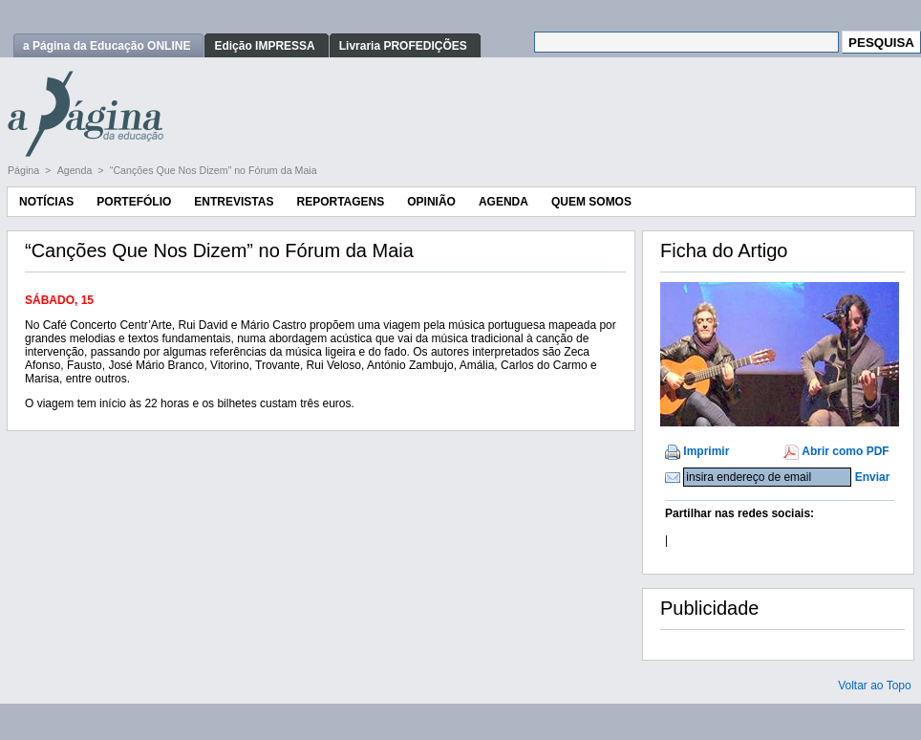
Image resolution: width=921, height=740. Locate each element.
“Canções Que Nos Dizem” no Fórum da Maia (213, 170)
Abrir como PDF (845, 451)
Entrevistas (233, 201)
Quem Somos (591, 201)
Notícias (46, 201)
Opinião (431, 201)
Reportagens (340, 201)
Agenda (76, 170)
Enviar (872, 477)
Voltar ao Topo (874, 685)
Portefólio (133, 201)
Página (25, 170)
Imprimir (706, 451)
